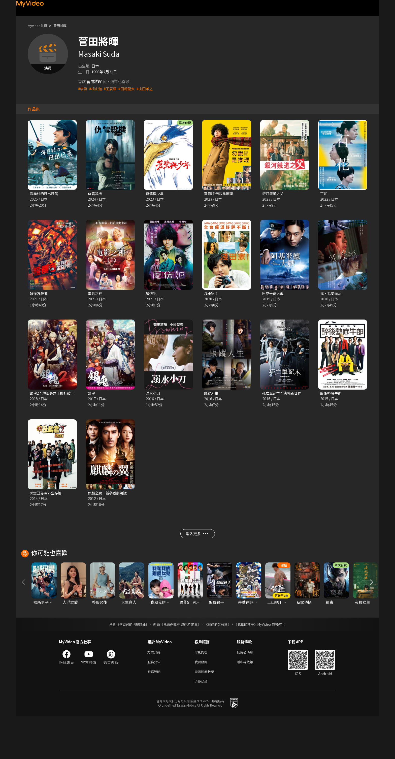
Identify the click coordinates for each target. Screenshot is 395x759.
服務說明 (154, 713)
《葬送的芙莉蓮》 (220, 664)
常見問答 (202, 692)
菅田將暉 (64, 25)
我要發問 (202, 703)
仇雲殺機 (95, 193)
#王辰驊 (111, 88)
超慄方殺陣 (39, 294)
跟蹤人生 (211, 394)
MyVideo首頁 (39, 25)
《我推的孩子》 (249, 664)
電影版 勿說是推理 (219, 193)
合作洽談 (202, 724)
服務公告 (154, 703)
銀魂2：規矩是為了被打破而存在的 (59, 394)
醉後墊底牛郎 (331, 394)
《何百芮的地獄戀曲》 (129, 664)
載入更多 (197, 537)
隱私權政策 (249, 703)
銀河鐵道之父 (273, 193)
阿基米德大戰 (273, 294)
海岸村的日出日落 (45, 193)
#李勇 (83, 88)
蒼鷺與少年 (155, 193)
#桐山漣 (96, 88)
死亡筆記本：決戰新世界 (283, 394)
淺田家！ (211, 294)
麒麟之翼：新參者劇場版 (108, 494)
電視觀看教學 (205, 713)
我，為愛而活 (331, 294)
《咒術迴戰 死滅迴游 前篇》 (180, 664)
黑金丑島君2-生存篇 (46, 494)
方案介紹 (154, 692)
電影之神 (95, 294)
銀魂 (91, 394)
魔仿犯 (151, 294)
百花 (324, 193)
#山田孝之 (148, 88)
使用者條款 (249, 692)
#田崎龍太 (129, 88)
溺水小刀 (153, 394)
